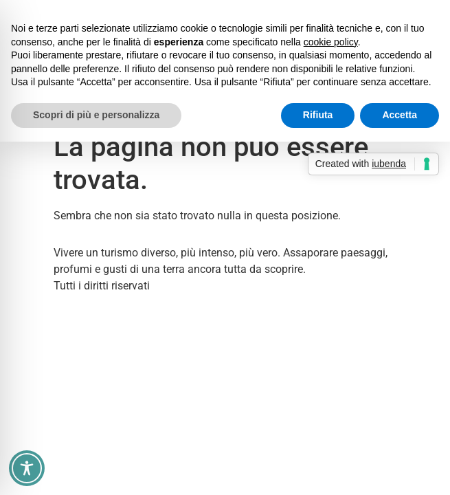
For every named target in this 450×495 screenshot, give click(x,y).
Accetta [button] (399, 114)
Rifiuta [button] (318, 114)
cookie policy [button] (331, 41)
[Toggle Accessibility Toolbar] (26, 468)
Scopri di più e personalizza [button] (96, 114)
